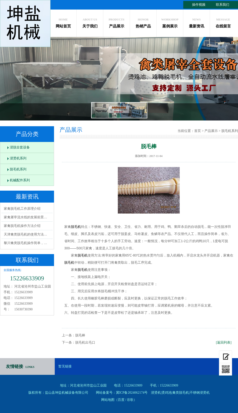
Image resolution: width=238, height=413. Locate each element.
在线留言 (223, 22)
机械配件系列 (20, 180)
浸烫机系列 (18, 158)
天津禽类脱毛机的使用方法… (25, 234)
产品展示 (116, 22)
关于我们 (90, 22)
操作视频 (198, 4)
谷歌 (130, 400)
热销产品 (143, 22)
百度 (121, 400)
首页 (197, 131)
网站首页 (63, 22)
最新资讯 (196, 22)
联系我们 (222, 4)
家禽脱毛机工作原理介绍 (22, 208)
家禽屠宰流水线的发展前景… (25, 217)
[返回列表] (223, 342)
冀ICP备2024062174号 (132, 392)
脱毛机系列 (18, 169)
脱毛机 (76, 227)
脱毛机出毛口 (85, 342)
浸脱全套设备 (20, 147)
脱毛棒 (80, 335)
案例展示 (170, 22)
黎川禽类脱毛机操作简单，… (25, 243)
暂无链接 (65, 366)
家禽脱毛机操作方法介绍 (22, 226)
